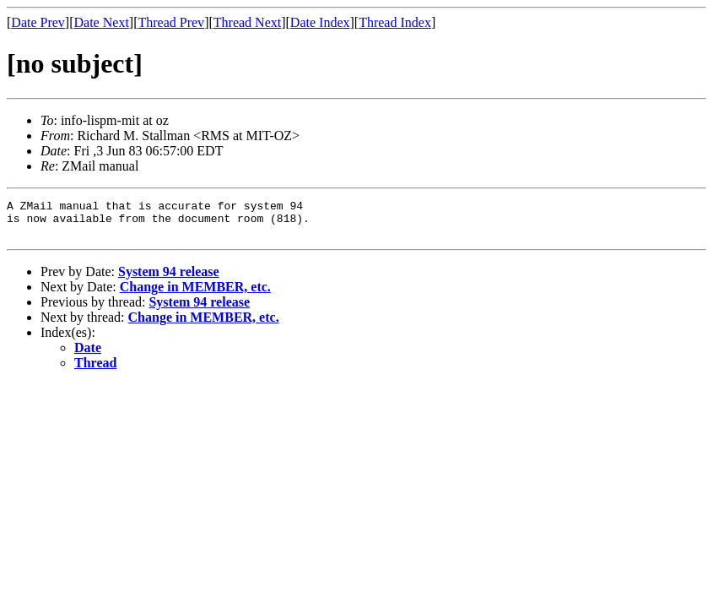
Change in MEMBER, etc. (195, 294)
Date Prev (38, 22)
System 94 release (168, 279)
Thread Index (395, 22)
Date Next (101, 22)
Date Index (320, 22)
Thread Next (247, 22)
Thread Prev (171, 22)
